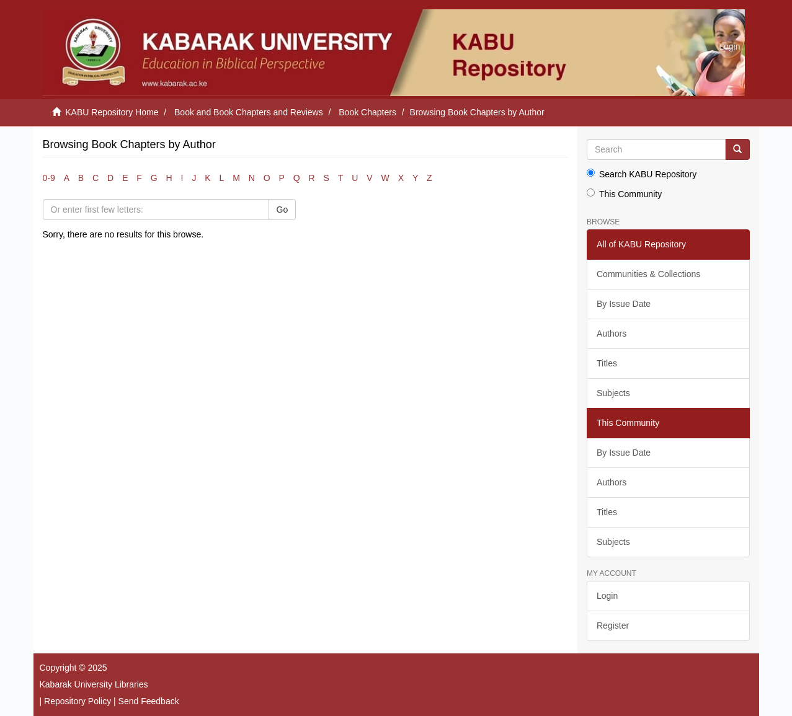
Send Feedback (148, 701)
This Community (624, 193)
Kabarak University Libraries (94, 684)
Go (282, 209)
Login (607, 596)
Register (613, 625)
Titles (607, 363)
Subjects (613, 393)
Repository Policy (77, 701)
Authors (611, 333)
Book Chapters (367, 112)
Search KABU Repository (641, 174)
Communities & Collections (648, 274)
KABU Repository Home (111, 112)
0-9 (49, 178)
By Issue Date (624, 304)
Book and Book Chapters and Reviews (248, 112)
